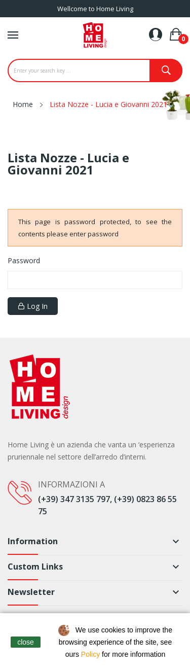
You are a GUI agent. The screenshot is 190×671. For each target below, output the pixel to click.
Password (24, 260)
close (25, 642)
